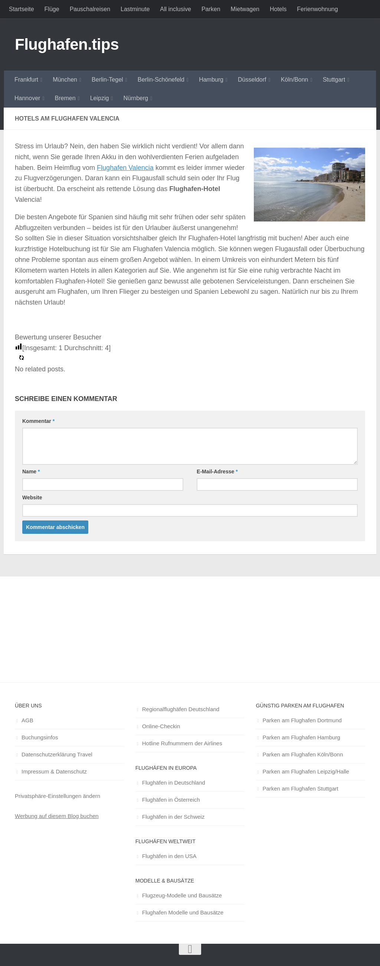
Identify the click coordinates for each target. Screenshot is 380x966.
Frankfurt (26, 79)
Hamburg (211, 79)
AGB (27, 720)
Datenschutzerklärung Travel (57, 754)
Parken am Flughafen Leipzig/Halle (305, 771)
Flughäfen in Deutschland (173, 782)
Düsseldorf (252, 79)
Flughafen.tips (67, 44)
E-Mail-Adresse (217, 471)
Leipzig (99, 98)
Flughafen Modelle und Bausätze (182, 912)
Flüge (52, 9)
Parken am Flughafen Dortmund (301, 720)
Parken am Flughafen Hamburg (301, 737)
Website (32, 497)
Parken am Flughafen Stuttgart (300, 788)
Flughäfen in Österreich (171, 799)
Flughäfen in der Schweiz (173, 817)
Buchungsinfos (40, 737)
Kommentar (38, 421)
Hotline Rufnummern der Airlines (182, 743)
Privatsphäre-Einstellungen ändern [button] (57, 796)
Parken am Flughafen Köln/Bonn (302, 754)
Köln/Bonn (294, 79)
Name (31, 471)
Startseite (21, 9)
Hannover (27, 98)
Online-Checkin (161, 726)
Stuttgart (334, 79)
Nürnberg (135, 98)
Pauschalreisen (90, 9)
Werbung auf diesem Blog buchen (57, 816)
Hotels (278, 9)
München (65, 79)
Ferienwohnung (317, 9)
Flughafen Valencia (125, 167)
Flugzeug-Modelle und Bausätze (182, 895)
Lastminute (135, 9)
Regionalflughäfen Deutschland (180, 709)
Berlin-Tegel (107, 79)
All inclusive (175, 9)
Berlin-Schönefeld (161, 79)
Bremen (65, 98)
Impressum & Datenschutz (54, 771)
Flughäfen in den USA (169, 856)
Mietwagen (245, 9)
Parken (211, 9)
